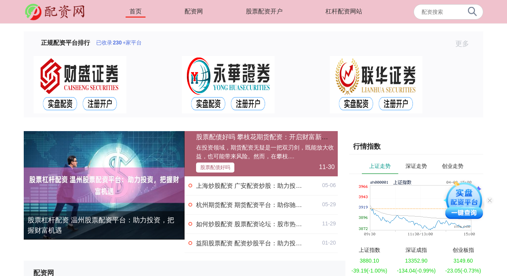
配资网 (194, 11)
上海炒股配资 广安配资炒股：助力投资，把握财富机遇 (270, 185)
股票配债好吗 (215, 167)
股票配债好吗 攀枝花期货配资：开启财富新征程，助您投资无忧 (288, 137)
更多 (465, 44)
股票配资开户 (264, 11)
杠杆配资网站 (343, 11)
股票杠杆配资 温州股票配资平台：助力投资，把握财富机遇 (101, 225)
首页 (135, 11)
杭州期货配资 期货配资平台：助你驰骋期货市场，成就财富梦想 (282, 205)
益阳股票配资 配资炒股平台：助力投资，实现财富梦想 (270, 243)
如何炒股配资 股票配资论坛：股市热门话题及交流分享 (270, 224)
